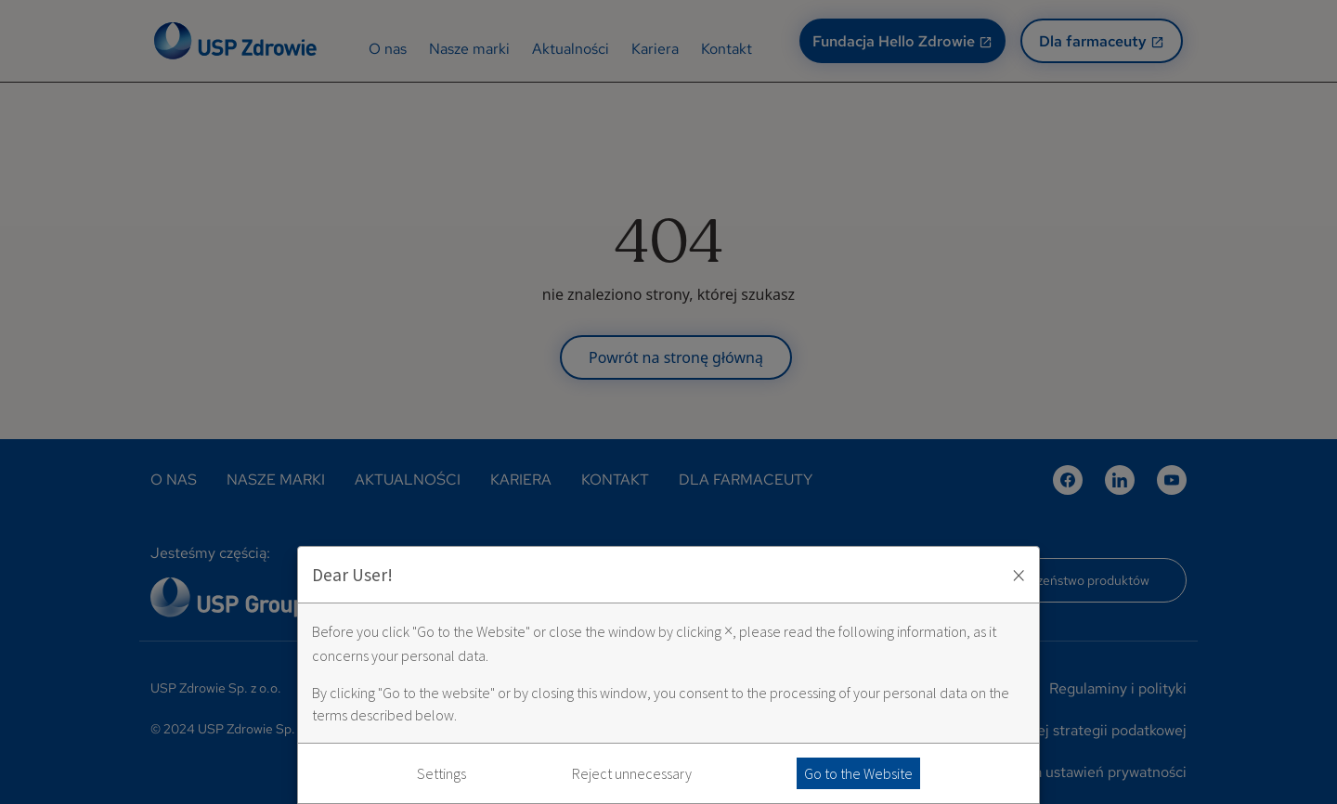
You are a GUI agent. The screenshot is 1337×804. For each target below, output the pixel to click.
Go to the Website (858, 773)
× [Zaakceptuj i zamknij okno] (1018, 575)
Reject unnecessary (632, 773)
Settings (441, 773)
